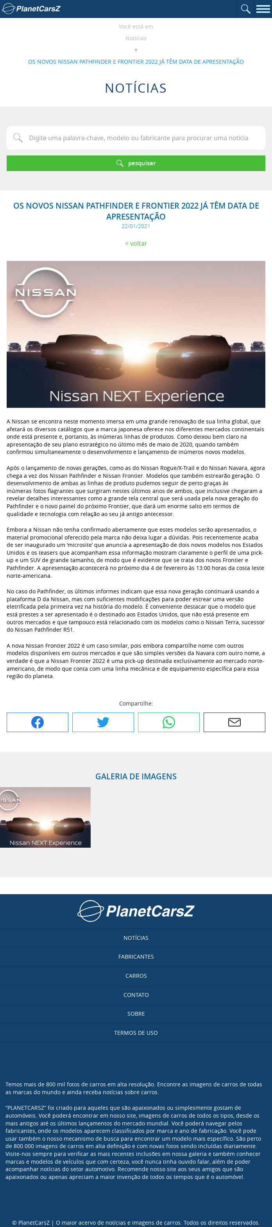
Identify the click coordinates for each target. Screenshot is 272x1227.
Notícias (136, 38)
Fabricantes (136, 956)
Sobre (136, 1013)
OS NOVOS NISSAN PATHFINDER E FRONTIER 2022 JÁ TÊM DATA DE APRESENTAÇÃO (136, 61)
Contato (136, 994)
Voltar (138, 243)
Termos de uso (136, 1032)
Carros (136, 975)
